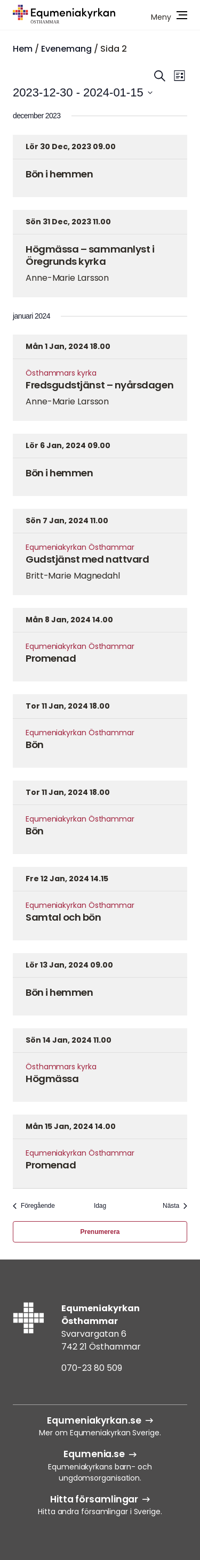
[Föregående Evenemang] (34, 1205)
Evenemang (66, 49)
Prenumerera (99, 1232)
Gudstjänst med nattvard (87, 559)
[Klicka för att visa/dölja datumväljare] (83, 92)
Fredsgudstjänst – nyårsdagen (99, 385)
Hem (23, 49)
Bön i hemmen (59, 174)
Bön (35, 744)
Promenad (51, 658)
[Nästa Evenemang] (175, 1205)
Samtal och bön (63, 917)
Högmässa (52, 1078)
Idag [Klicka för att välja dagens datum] (100, 1205)
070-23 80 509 (91, 1368)
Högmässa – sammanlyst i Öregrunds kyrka (90, 255)
